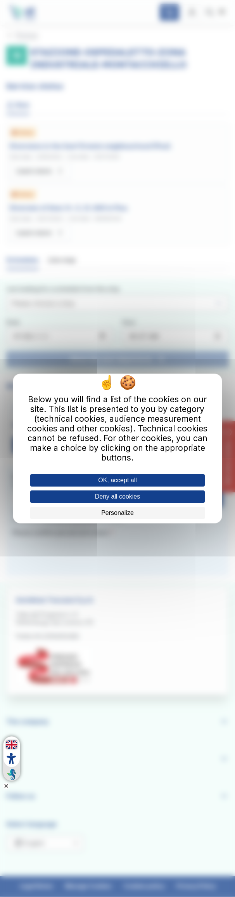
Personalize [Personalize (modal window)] (117, 512)
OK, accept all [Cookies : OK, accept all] (117, 480)
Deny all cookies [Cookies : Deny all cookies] (117, 496)
